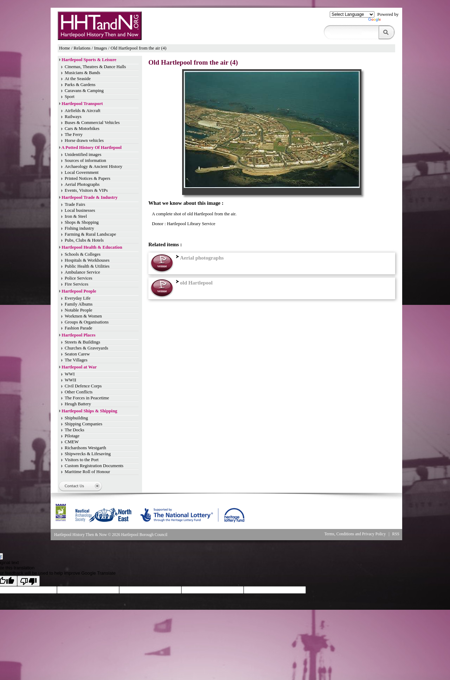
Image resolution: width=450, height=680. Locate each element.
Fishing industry (79, 228)
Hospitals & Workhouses (87, 260)
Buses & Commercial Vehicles (92, 122)
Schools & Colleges (83, 254)
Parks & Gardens (80, 84)
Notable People (78, 310)
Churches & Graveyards (86, 348)
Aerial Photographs (82, 184)
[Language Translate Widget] (352, 14)
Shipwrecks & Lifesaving (88, 453)
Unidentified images (83, 154)
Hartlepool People (79, 291)
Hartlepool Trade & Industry (89, 197)
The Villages (76, 360)
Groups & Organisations (87, 322)
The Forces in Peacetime (87, 397)
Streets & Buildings (82, 342)
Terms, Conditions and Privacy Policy (355, 534)
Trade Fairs (75, 204)
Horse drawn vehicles (84, 140)
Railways (73, 116)
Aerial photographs (199, 258)
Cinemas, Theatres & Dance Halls (95, 66)
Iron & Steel (76, 216)
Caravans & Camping (84, 90)
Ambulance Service (82, 272)
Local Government (81, 172)
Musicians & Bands (82, 72)
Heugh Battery (78, 403)
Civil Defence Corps (83, 386)
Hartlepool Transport (82, 103)
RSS (396, 534)
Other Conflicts (78, 392)
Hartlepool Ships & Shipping (89, 410)
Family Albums (78, 304)
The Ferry (74, 134)
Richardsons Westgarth (85, 447)
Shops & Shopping (82, 222)
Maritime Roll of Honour (87, 471)
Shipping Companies (83, 423)
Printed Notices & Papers (87, 178)
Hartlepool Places (78, 335)
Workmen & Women (83, 316)
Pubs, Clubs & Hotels (84, 240)
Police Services (78, 278)
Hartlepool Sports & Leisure (89, 59)
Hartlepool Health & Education (92, 247)
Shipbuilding (76, 418)
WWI (70, 374)
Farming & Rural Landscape (90, 234)
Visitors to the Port (81, 459)
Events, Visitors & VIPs (86, 190)
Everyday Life (78, 298)
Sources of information (85, 160)
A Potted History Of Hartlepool (92, 147)
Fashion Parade (78, 328)
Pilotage (72, 435)
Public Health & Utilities (87, 266)
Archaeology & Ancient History (93, 166)
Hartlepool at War (79, 367)
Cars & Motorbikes (82, 128)
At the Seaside (78, 78)
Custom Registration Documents (94, 465)
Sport (70, 96)
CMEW (72, 441)
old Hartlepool (193, 283)
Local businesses (80, 210)
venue (162, 266)
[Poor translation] (28, 581)
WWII (70, 380)
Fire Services (76, 284)
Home (64, 48)
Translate (383, 21)
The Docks (74, 429)
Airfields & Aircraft (83, 110)
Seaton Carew (77, 354)
